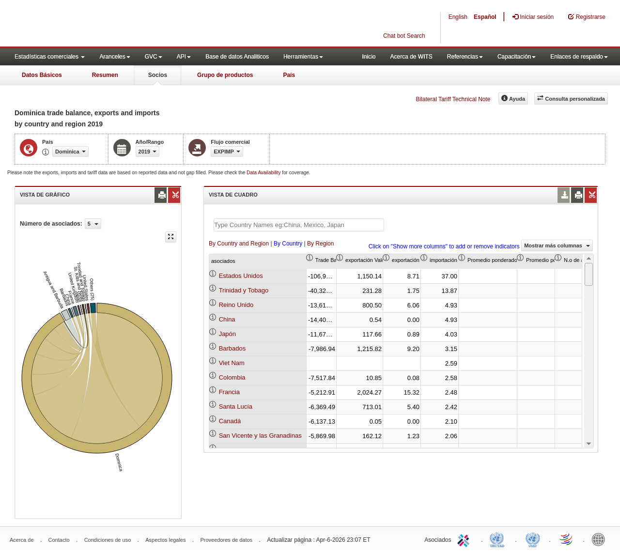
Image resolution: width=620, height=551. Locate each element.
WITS (97, 24)
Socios (157, 75)
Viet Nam (232, 363)
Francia (229, 392)
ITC (465, 539)
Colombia (232, 377)
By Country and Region (239, 243)
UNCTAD (499, 539)
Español (485, 17)
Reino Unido (236, 304)
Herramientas (303, 56)
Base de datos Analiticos (237, 56)
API (184, 56)
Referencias (465, 56)
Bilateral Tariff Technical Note (453, 99)
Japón (227, 333)
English (458, 17)
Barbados (232, 348)
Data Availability (264, 172)
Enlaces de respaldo (579, 56)
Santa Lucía (235, 406)
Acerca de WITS (411, 56)
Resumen (105, 75)
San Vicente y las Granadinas (260, 435)
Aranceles (114, 56)
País (289, 75)
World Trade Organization (566, 539)
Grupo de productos (225, 75)
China (227, 319)
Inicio (368, 56)
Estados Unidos (241, 275)
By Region (320, 243)
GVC (153, 56)
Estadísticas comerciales (50, 56)
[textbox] (299, 224)
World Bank (600, 539)
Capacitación (516, 56)
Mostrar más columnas (557, 245)
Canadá (230, 421)
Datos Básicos (42, 75)
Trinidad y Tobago (244, 290)
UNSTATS (532, 539)
